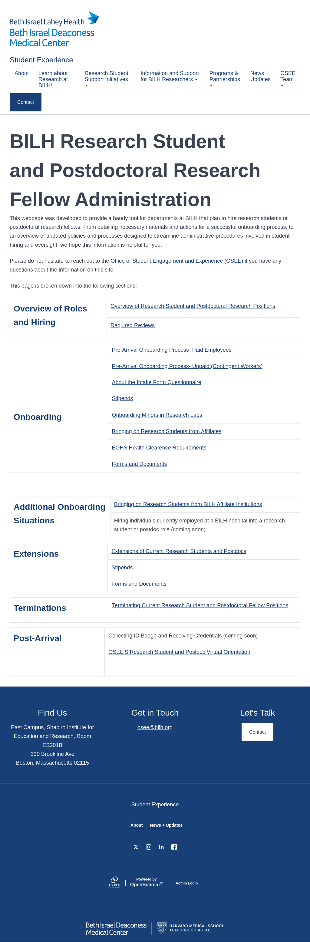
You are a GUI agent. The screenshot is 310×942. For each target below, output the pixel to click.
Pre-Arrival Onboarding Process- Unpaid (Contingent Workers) (187, 366)
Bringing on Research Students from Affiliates (167, 431)
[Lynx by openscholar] (119, 883)
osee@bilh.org (155, 727)
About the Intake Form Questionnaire (156, 382)
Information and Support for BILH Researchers (169, 76)
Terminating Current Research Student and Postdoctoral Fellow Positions (200, 605)
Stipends (122, 398)
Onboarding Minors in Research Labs (157, 415)
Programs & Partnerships (224, 78)
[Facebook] (174, 847)
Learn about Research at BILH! (53, 79)
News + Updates (260, 76)
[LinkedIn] (161, 847)
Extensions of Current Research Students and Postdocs (178, 551)
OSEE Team (287, 78)
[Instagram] (148, 847)
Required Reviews (132, 325)
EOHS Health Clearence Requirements (159, 448)
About (22, 73)
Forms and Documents (139, 464)
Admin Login (187, 883)
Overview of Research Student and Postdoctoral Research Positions (192, 306)
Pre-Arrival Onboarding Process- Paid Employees (172, 350)
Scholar (146, 882)
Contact (25, 102)
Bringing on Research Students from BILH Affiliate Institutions (188, 504)
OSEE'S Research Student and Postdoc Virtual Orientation (179, 652)
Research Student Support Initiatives (106, 78)
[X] (136, 847)
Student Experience (41, 60)
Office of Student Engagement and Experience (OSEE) (177, 261)
